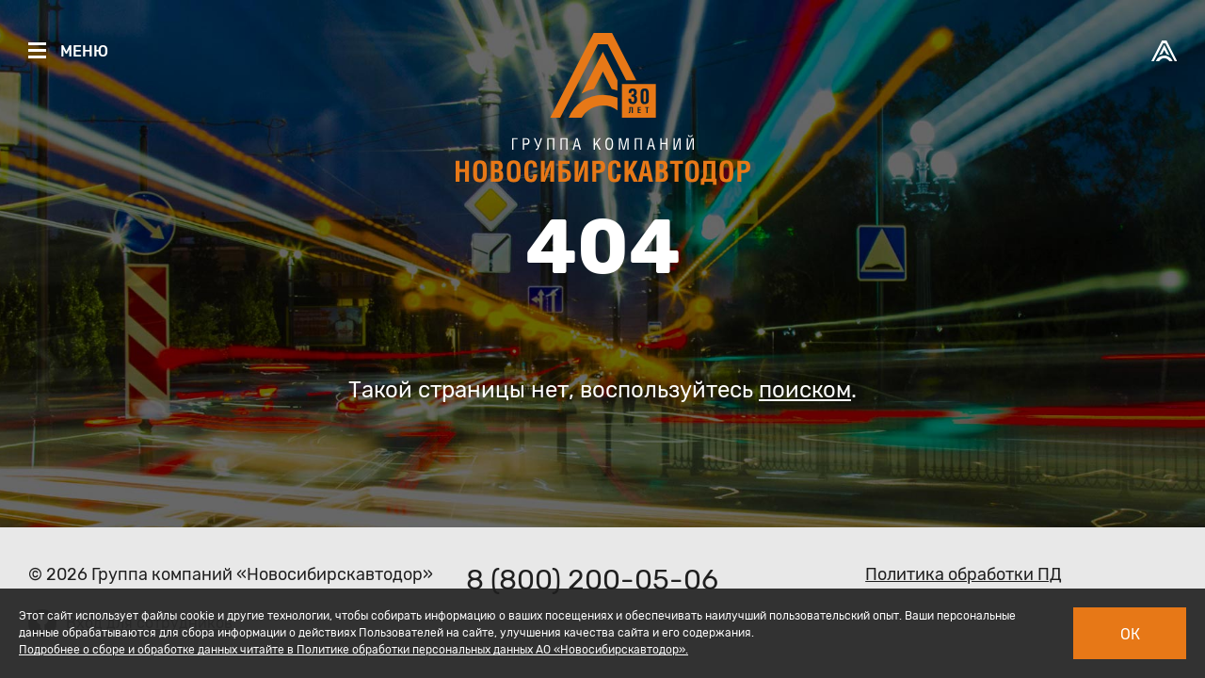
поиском (805, 390)
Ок (1130, 634)
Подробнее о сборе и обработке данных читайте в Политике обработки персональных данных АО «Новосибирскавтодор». (353, 649)
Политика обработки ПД (963, 574)
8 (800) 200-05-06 (592, 580)
